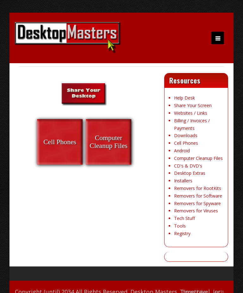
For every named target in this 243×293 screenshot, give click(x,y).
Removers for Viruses (196, 211)
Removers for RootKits (197, 188)
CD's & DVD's (188, 166)
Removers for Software (198, 196)
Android (182, 151)
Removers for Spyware (197, 203)
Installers (183, 181)
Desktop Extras (189, 173)
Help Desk (184, 98)
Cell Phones (186, 143)
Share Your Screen (193, 105)
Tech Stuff (184, 218)
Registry (182, 233)
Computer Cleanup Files (198, 158)
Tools (180, 226)
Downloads (185, 135)
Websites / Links (190, 113)
